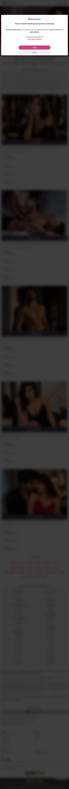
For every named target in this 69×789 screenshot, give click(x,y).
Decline (34, 52)
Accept (34, 47)
